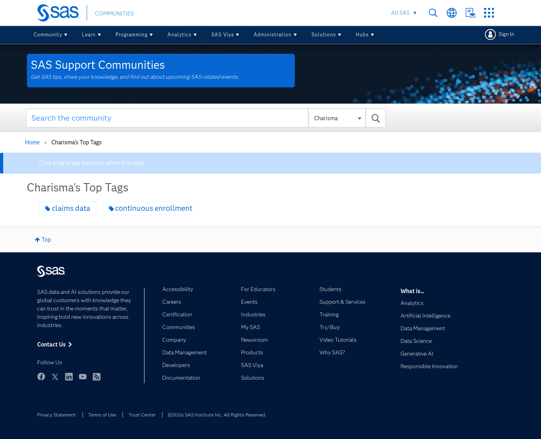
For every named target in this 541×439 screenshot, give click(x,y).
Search (433, 13)
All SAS (400, 12)
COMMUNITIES (114, 13)
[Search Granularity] (337, 118)
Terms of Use (102, 415)
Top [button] (46, 239)
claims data (71, 208)
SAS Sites (489, 13)
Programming (132, 35)
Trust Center (142, 415)
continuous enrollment (153, 208)
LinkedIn (69, 376)
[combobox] (206, 117)
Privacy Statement (56, 415)
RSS (97, 376)
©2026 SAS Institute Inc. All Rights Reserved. (217, 415)
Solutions (323, 35)
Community (48, 35)
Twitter (55, 376)
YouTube (83, 376)
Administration (273, 35)
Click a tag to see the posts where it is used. (92, 163)
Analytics (179, 35)
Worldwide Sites (452, 13)
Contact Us (470, 13)
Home (32, 142)
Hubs (362, 35)
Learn (89, 35)
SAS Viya (222, 35)
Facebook (41, 376)
